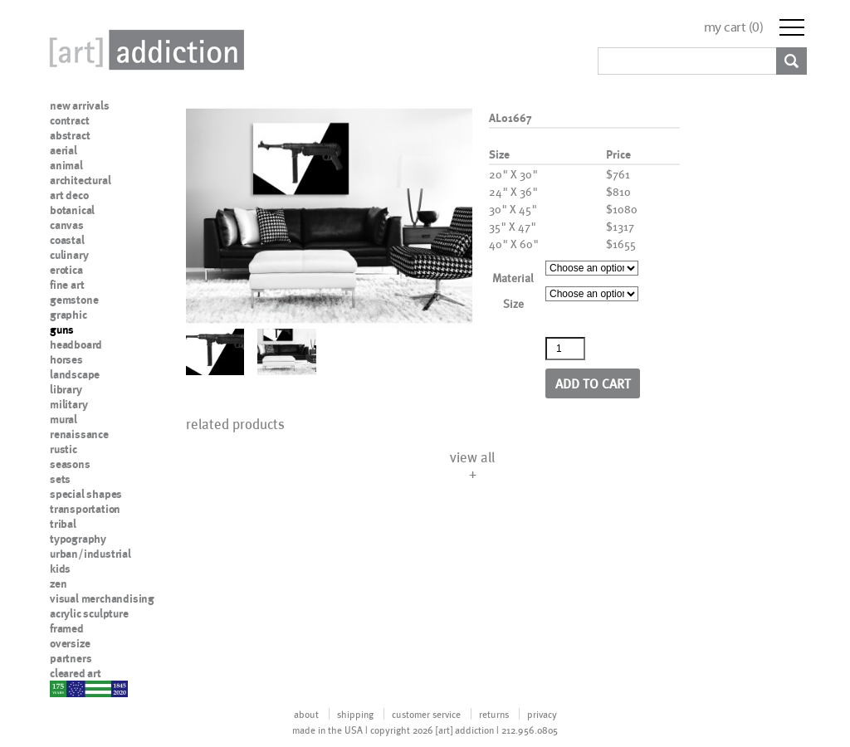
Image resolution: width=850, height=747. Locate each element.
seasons (70, 464)
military (68, 404)
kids (60, 568)
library (66, 389)
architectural (80, 180)
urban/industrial (90, 553)
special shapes (86, 493)
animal (66, 165)
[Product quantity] (565, 348)
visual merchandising (102, 598)
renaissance (79, 434)
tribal (63, 523)
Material (513, 278)
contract (69, 120)
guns (62, 329)
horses (66, 359)
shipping (355, 714)
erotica (66, 269)
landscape (75, 374)
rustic (63, 449)
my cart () (734, 27)
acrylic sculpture (89, 613)
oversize (70, 643)
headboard (76, 344)
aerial (63, 150)
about (306, 714)
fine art (67, 284)
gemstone (74, 299)
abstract (70, 135)
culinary (69, 254)
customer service (426, 714)
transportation (85, 508)
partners (70, 658)
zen (58, 583)
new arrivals (80, 105)
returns (494, 714)
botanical (72, 210)
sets (60, 479)
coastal (67, 240)
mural (63, 419)
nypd (62, 688)
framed (67, 628)
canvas (67, 225)
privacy (542, 714)
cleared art (75, 673)
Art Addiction (143, 50)
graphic (68, 314)
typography (78, 538)
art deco (69, 195)
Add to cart (593, 383)
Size (513, 303)
